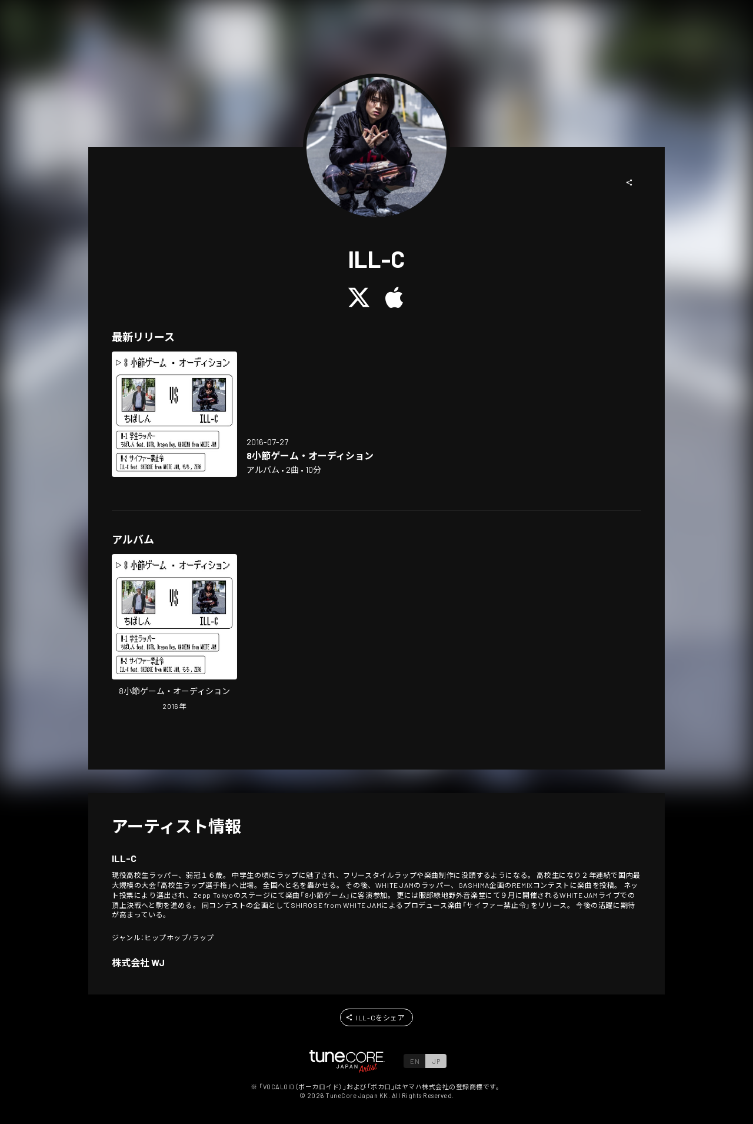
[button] (629, 182)
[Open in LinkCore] (174, 414)
